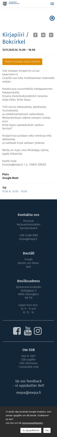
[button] (52, 3)
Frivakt (28, 259)
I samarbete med (28, 366)
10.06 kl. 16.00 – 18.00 (14, 191)
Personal (28, 221)
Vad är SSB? (28, 356)
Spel (28, 266)
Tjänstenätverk (28, 228)
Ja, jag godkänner (30, 430)
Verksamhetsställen (28, 224)
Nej (46, 430)
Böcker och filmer (28, 263)
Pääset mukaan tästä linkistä (22, 61)
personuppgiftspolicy (32, 423)
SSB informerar (28, 363)
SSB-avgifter (28, 359)
